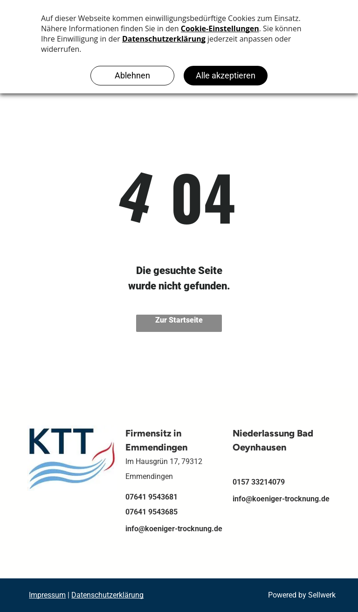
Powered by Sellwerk (302, 595)
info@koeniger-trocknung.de (173, 528)
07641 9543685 (151, 511)
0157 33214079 (259, 482)
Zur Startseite (179, 320)
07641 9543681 (151, 496)
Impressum (47, 595)
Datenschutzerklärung (107, 595)
